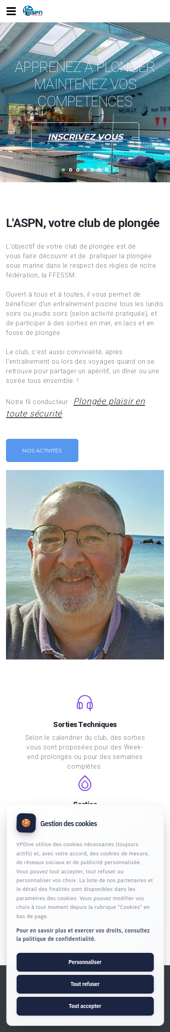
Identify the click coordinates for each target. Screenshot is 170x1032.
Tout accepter (85, 1006)
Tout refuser (84, 984)
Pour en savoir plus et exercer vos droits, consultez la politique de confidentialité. (83, 934)
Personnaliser (84, 962)
